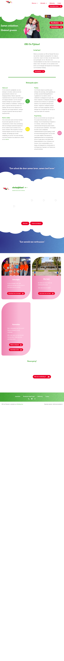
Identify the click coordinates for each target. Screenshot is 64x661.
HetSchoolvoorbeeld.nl (57, 430)
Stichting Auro (20, 430)
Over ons (34, 3)
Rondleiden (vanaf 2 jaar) (29, 423)
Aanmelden (17, 423)
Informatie (43, 3)
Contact (59, 3)
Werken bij (52, 3)
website (7, 139)
